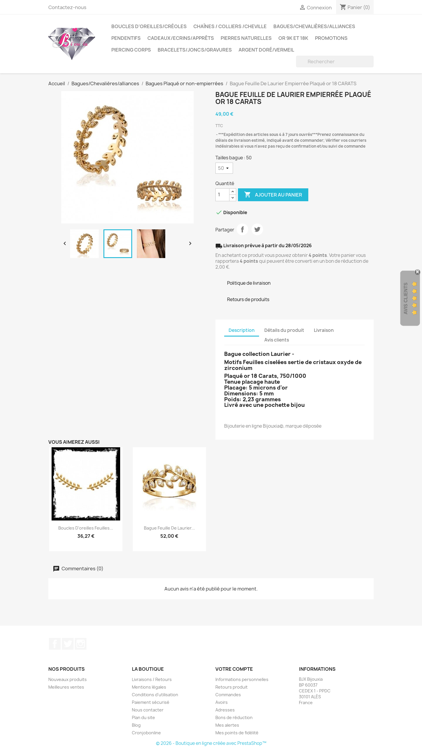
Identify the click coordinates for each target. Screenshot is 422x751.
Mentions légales (149, 687)
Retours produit (231, 687)
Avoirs (221, 702)
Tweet (257, 229)
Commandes (228, 694)
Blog (136, 725)
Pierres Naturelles (246, 38)
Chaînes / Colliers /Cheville (230, 26)
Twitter (68, 644)
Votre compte (234, 669)
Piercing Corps (131, 50)
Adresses (225, 710)
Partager (242, 229)
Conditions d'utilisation (155, 694)
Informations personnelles (241, 679)
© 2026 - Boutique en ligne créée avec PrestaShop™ (211, 743)
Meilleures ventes (66, 687)
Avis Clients (405, 299)
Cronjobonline (146, 732)
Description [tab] (242, 330)
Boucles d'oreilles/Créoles (149, 26)
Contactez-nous (67, 7)
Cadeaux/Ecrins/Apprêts (180, 38)
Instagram (80, 644)
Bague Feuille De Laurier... (169, 528)
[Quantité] (222, 194)
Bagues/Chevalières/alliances (314, 26)
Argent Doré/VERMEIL (266, 50)
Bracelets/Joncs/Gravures (195, 50)
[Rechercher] (335, 61)
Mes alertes (227, 725)
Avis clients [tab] (276, 340)
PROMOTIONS (331, 38)
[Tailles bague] (224, 168)
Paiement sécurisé (150, 702)
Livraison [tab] (324, 330)
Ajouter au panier (273, 195)
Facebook (55, 644)
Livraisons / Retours (152, 679)
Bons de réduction (234, 717)
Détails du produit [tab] (284, 330)
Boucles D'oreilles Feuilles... (85, 528)
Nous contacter (148, 710)
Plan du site (143, 717)
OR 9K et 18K (293, 38)
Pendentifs (126, 38)
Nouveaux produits (67, 679)
